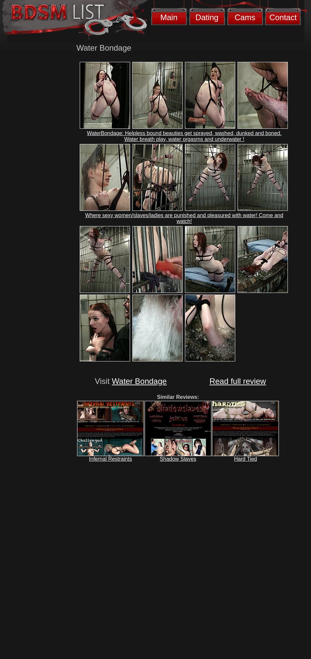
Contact (283, 17)
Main (168, 17)
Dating (207, 17)
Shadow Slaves (178, 459)
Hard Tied (245, 459)
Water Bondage (139, 381)
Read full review (237, 381)
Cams (245, 17)
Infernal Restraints (110, 459)
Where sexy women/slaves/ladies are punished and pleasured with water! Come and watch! (184, 218)
